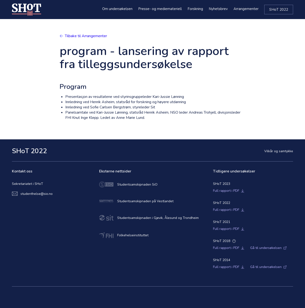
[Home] (26, 9)
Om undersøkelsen (117, 8)
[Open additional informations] (234, 241)
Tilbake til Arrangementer (83, 36)
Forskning (195, 8)
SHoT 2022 (278, 9)
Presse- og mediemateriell (160, 8)
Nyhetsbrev (218, 8)
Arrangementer (246, 8)
